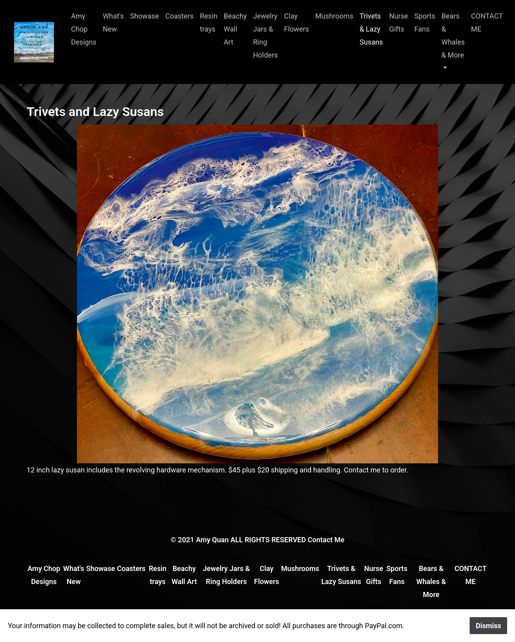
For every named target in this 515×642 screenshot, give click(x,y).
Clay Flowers (296, 22)
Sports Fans (424, 22)
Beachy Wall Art (235, 29)
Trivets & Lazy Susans (371, 29)
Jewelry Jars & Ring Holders (265, 35)
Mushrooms (334, 16)
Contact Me (326, 540)
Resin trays (208, 22)
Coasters (179, 16)
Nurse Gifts (398, 22)
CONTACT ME (487, 22)
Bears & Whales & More (453, 35)
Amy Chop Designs (83, 29)
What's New (113, 22)
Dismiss (488, 625)
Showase (144, 16)
